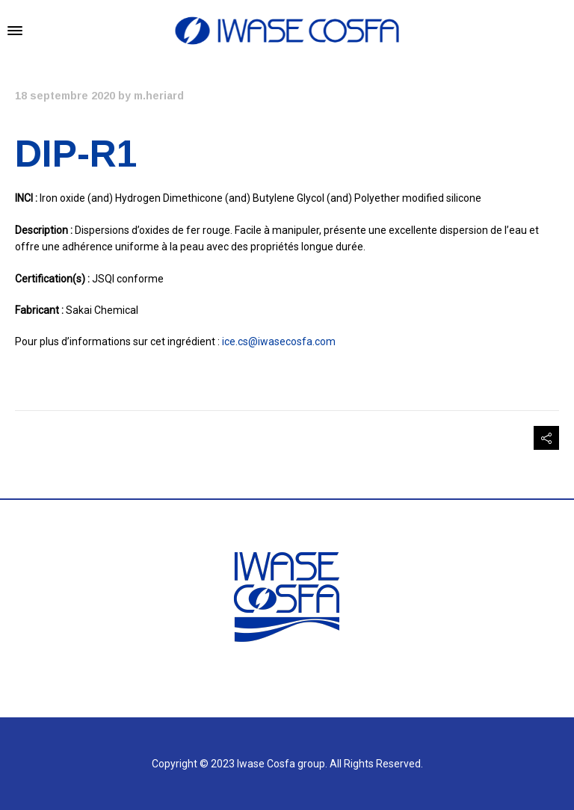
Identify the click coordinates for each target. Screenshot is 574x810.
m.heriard (159, 96)
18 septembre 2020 (65, 96)
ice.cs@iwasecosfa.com (279, 341)
